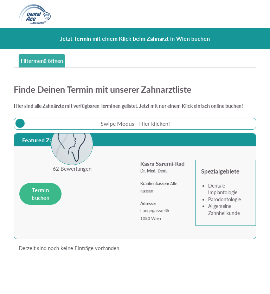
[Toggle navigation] (247, 14)
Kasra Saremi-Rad (162, 163)
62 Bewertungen (72, 168)
